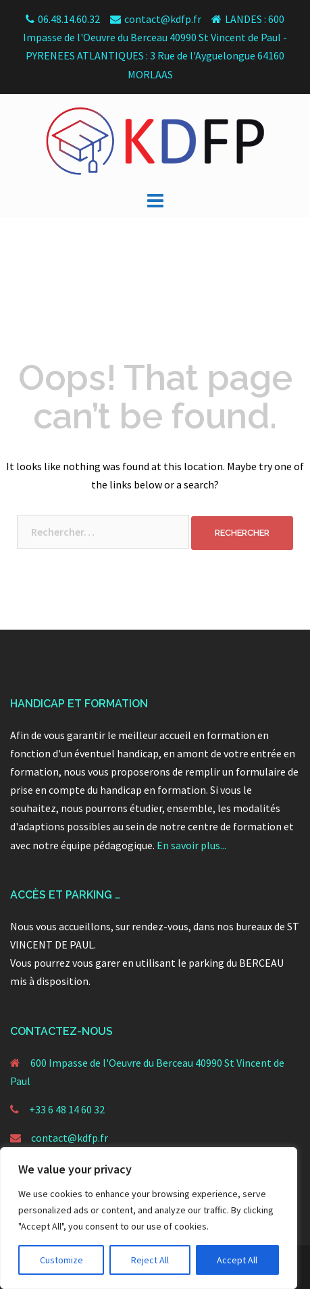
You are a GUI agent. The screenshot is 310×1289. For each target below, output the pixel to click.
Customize (61, 1260)
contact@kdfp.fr (69, 1137)
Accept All (237, 1260)
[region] (148, 1218)
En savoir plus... (191, 845)
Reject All (150, 1260)
